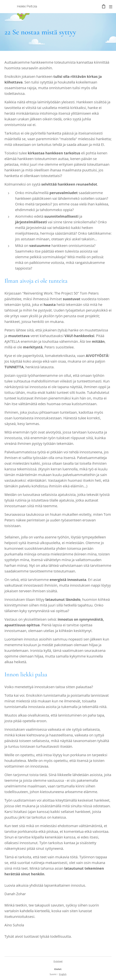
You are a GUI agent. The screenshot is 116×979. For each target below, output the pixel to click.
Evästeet (58, 961)
